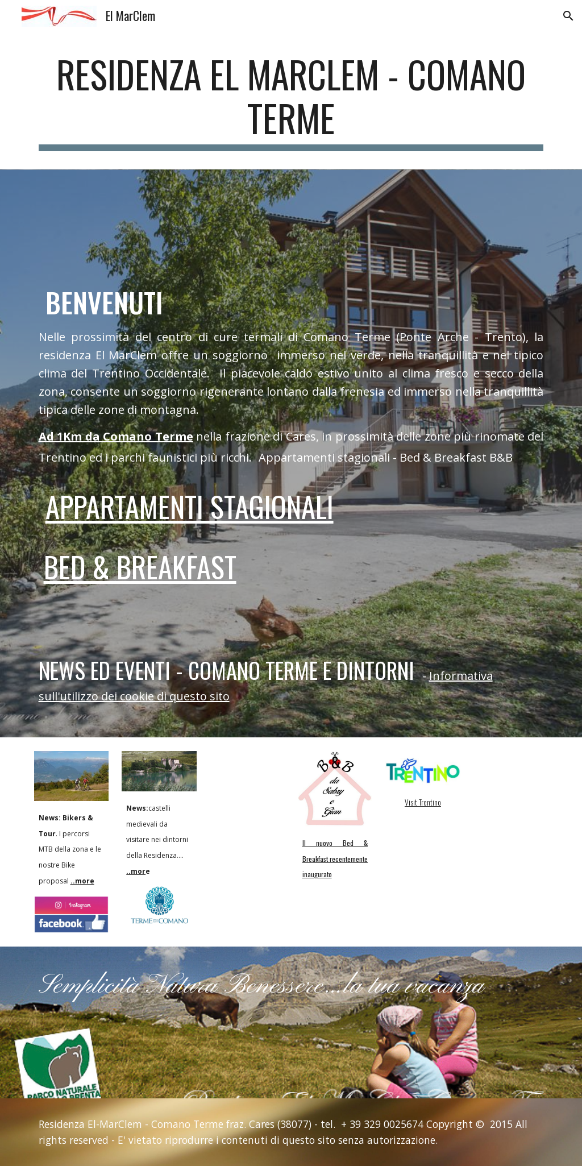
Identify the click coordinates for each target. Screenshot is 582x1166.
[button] (568, 16)
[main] (291, 102)
